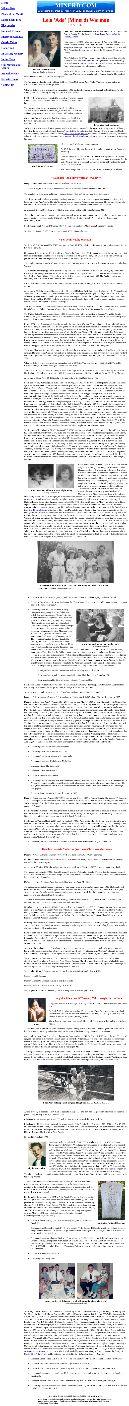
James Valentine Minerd (90, 63)
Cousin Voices (9, 42)
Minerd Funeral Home (37, 510)
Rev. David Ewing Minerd (75, 133)
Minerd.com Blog (11, 19)
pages (117, 1246)
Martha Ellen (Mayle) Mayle (36, 1354)
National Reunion (11, 31)
